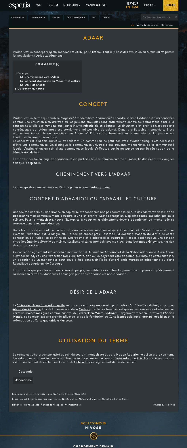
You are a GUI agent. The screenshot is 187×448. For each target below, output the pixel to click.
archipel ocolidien (154, 316)
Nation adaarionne (143, 252)
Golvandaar (82, 362)
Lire (132, 24)
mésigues (42, 313)
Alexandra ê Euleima (27, 309)
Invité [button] (148, 5)
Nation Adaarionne (129, 354)
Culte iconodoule (121, 316)
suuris (38, 55)
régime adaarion (47, 223)
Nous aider (71, 5)
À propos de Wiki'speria (52, 405)
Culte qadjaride (45, 320)
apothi (67, 313)
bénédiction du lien (26, 152)
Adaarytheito (100, 187)
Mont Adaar (123, 358)
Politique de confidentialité (25, 405)
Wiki (39, 5)
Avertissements (73, 405)
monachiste (66, 52)
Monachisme (23, 380)
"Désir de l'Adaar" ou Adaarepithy (41, 305)
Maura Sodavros (106, 313)
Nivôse (93, 427)
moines (30, 313)
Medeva (84, 309)
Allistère (95, 52)
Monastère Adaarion (103, 252)
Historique (167, 24)
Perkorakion (86, 313)
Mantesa (66, 320)
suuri (131, 230)
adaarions (55, 55)
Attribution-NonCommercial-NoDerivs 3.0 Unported (75, 399)
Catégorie (25, 371)
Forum (53, 5)
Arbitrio (88, 125)
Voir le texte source (147, 24)
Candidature (96, 5)
